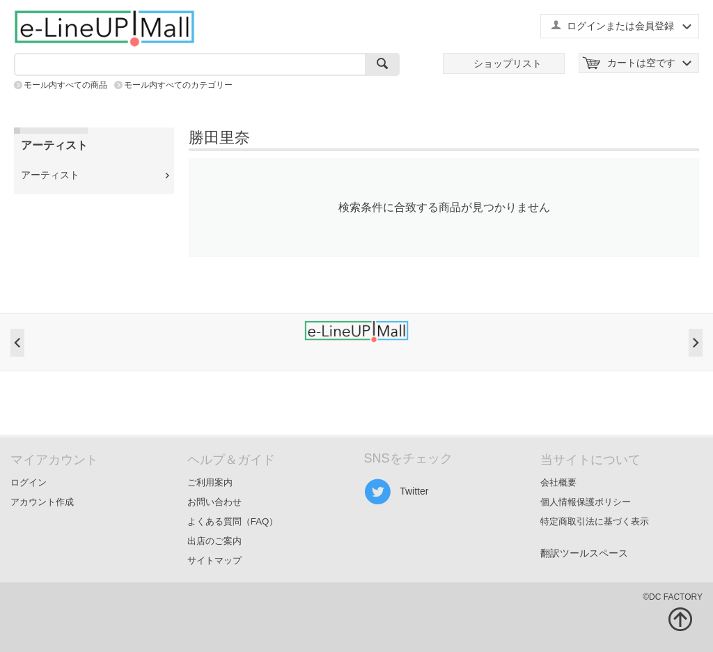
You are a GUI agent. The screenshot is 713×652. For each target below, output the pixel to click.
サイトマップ (214, 560)
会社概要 (558, 482)
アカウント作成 (42, 502)
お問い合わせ (214, 502)
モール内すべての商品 (65, 85)
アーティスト (50, 174)
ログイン (28, 482)
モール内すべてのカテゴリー (178, 85)
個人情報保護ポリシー (585, 502)
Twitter (396, 492)
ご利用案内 (210, 482)
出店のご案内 (214, 541)
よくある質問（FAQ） (233, 521)
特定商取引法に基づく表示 (594, 521)
